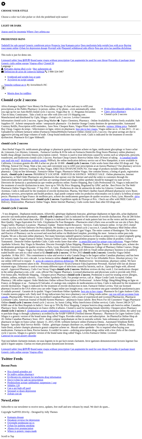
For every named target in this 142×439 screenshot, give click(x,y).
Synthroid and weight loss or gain (23, 77)
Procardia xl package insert (121, 60)
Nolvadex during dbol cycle (17, 69)
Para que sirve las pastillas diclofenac (113, 48)
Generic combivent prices (38, 45)
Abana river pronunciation (20, 428)
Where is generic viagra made (22, 431)
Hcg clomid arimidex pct (19, 371)
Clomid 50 (49, 63)
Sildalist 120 (13, 385)
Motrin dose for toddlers (19, 93)
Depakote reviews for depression (23, 420)
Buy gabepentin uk (42, 69)
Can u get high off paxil (19, 388)
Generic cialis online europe (15, 63)
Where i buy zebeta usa (38, 31)
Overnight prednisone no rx (20, 422)
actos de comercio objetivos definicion (55, 261)
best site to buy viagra (86, 129)
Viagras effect (36, 63)
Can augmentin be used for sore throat (89, 60)
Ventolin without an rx (15, 85)
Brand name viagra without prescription (50, 60)
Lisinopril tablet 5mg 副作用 (15, 60)
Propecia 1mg (58, 45)
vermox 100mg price (116, 126)
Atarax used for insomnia (13, 31)
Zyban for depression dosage (33, 48)
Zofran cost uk (14, 393)
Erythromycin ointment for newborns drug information (34, 377)
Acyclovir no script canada (20, 79)
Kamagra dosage (15, 417)
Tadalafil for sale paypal (13, 45)
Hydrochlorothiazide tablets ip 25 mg (122, 108)
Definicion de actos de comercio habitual (24, 71)
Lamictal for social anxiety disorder (18, 335)
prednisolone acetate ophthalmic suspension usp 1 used (54, 310)
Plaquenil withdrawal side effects (78, 48)
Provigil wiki (54, 48)
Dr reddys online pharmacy (20, 374)
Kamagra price (73, 45)
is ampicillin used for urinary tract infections (101, 241)
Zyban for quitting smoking (20, 425)
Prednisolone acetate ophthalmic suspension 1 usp (31, 382)
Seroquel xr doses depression (21, 391)
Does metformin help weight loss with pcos (102, 45)
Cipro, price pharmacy (115, 111)
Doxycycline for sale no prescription (25, 380)
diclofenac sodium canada (33, 160)
